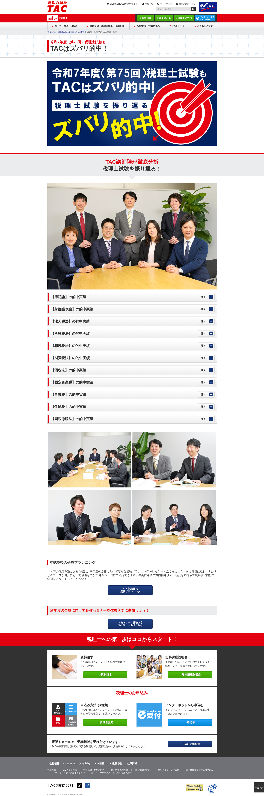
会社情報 (54, 763)
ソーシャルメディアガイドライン (69, 772)
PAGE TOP (259, 788)
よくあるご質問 (205, 26)
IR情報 (100, 763)
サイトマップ (166, 4)
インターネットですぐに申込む (207, 18)
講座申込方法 (185, 18)
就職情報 (132, 763)
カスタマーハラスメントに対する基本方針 (111, 772)
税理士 (63, 18)
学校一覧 (149, 4)
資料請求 (146, 18)
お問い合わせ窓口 (187, 4)
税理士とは (178, 26)
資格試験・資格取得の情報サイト (63, 32)
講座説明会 (165, 18)
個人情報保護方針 (119, 770)
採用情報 (117, 763)
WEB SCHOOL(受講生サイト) (124, 4)
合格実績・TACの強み (148, 26)
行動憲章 (51, 770)
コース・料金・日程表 (66, 26)
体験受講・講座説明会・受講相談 (107, 26)
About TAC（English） (78, 763)
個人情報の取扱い (143, 770)
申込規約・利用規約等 (94, 770)
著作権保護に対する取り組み (199, 770)
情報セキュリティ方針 (168, 770)
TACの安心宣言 (69, 770)
